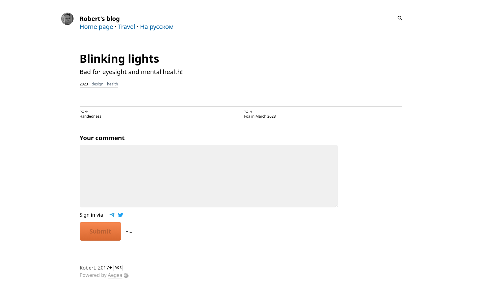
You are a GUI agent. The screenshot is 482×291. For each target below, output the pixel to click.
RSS (118, 267)
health (112, 84)
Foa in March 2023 (260, 116)
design (97, 84)
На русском (156, 26)
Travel (126, 26)
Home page (96, 26)
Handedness (90, 116)
